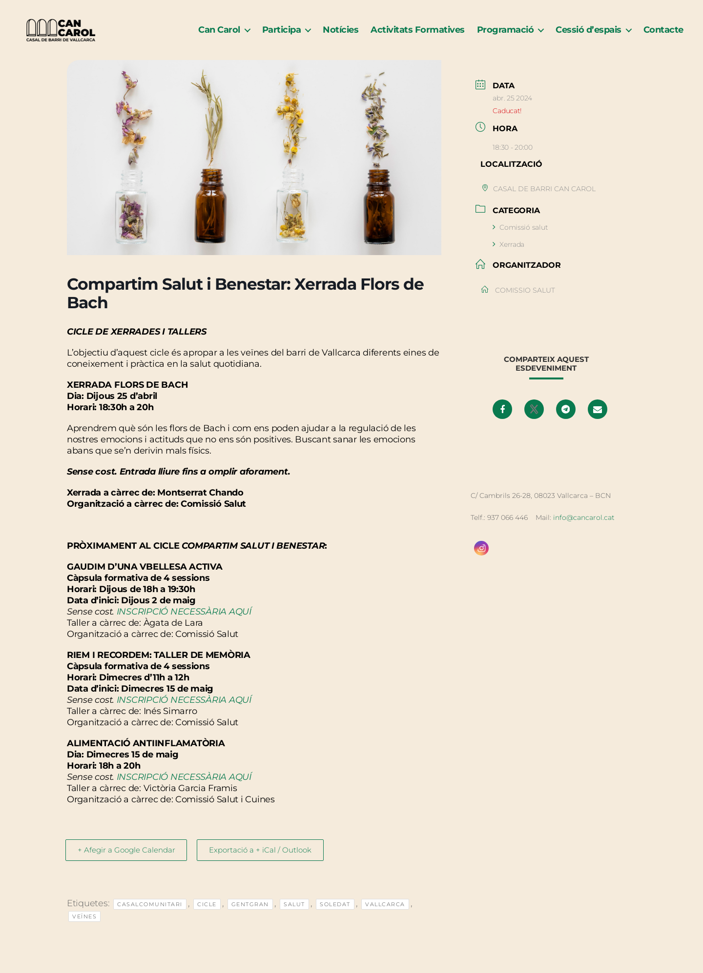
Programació (505, 35)
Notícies (340, 35)
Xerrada (508, 255)
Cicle (207, 916)
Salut (294, 916)
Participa (281, 35)
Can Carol (219, 35)
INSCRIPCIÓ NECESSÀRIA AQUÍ (184, 623)
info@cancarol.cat (584, 528)
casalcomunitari (150, 916)
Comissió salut (520, 238)
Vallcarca (385, 916)
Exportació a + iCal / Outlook (266, 861)
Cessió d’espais (588, 35)
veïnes (84, 928)
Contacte (663, 35)
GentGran (250, 916)
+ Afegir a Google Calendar (128, 861)
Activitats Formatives (418, 35)
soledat (335, 916)
